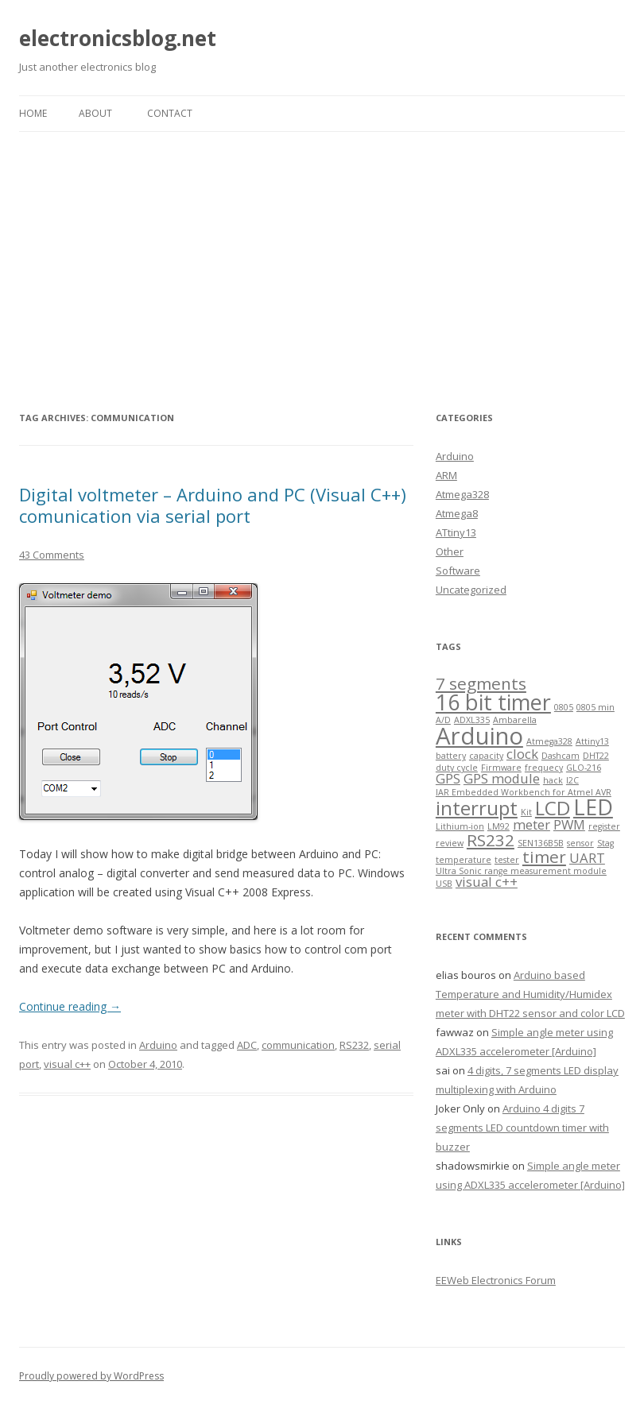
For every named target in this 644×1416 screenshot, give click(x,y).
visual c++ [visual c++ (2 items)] (487, 881)
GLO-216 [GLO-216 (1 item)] (583, 767)
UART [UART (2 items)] (587, 858)
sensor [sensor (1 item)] (580, 843)
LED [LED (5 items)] (593, 807)
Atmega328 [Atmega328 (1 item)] (549, 741)
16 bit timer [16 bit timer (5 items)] (493, 702)
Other (450, 551)
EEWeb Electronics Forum (496, 1280)
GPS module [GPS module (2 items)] (502, 778)
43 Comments (51, 554)
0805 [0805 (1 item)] (563, 707)
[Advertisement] (322, 251)
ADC (247, 1045)
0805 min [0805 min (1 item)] (595, 707)
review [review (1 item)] (450, 843)
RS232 (354, 1045)
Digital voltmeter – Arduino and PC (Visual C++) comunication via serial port (212, 504)
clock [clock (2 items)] (522, 754)
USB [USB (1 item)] (444, 883)
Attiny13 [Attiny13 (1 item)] (592, 741)
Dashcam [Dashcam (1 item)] (560, 755)
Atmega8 (457, 513)
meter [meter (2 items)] (531, 824)
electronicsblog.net (117, 38)
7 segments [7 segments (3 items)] (481, 683)
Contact (169, 113)
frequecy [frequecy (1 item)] (544, 767)
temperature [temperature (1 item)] (463, 859)
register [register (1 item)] (604, 826)
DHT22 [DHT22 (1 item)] (596, 755)
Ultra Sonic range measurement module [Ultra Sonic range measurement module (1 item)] (521, 870)
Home (33, 113)
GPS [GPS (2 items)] (448, 778)
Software (458, 570)
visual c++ (67, 1064)
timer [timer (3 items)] (544, 856)
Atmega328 (462, 494)
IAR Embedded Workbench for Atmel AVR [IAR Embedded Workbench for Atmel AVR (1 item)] (523, 792)
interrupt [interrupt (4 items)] (477, 808)
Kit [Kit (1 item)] (526, 812)
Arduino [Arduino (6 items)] (479, 736)
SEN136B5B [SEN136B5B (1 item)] (541, 843)
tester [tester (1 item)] (507, 859)
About (95, 113)
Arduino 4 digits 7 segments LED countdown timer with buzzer (522, 1127)
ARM (446, 475)
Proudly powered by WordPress (91, 1376)
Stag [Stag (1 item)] (605, 843)
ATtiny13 (456, 532)
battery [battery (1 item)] (451, 755)
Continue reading (70, 1006)
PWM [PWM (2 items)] (569, 824)
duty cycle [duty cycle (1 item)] (457, 767)
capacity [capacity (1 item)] (486, 755)
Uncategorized (471, 589)
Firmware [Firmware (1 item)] (501, 767)
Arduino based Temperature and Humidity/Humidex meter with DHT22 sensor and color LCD (530, 994)
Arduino (158, 1045)
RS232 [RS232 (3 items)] (490, 840)
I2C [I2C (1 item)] (572, 780)
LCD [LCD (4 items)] (552, 808)
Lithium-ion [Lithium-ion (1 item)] (460, 826)
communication (298, 1045)
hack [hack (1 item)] (553, 780)
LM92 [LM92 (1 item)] (498, 826)
